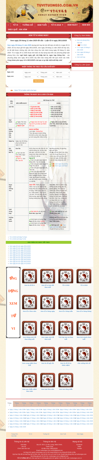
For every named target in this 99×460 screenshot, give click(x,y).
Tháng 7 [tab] (53, 404)
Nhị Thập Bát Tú (11, 150)
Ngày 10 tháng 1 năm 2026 (85, 412)
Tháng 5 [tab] (39, 404)
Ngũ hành (10, 121)
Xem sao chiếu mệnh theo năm (29, 390)
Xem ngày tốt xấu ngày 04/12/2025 (20, 257)
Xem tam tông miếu (66, 389)
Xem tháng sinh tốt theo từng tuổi (29, 338)
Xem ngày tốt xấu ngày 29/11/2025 (20, 248)
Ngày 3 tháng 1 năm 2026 (51, 409)
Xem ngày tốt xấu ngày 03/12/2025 (20, 256)
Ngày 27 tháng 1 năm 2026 (34, 424)
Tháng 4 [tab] (31, 404)
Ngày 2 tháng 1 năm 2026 (34, 409)
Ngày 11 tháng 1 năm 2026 (18, 415)
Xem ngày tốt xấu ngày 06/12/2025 (20, 261)
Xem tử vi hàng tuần (66, 311)
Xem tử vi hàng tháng (84, 311)
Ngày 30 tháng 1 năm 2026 (85, 424)
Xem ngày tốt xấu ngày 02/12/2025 (20, 254)
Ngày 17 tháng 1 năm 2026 (34, 418)
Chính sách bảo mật (23, 448)
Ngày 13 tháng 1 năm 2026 (51, 415)
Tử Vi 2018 (56, 25)
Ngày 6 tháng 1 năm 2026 (17, 412)
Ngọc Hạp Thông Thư (11, 187)
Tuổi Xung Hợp (10, 211)
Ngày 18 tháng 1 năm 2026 (51, 418)
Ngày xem (10, 76)
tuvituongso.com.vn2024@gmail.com (52, 450)
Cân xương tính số (84, 363)
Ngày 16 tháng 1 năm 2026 (18, 418)
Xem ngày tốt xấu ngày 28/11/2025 (20, 246)
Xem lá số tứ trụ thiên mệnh (65, 364)
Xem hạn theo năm (47, 389)
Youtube (79, 448)
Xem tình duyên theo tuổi (84, 338)
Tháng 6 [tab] (46, 404)
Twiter (79, 446)
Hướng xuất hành (11, 219)
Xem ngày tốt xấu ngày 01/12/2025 (20, 252)
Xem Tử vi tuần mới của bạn (25, 90)
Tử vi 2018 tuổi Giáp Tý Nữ (18, 239)
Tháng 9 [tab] (68, 404)
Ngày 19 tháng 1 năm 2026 (68, 418)
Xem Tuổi (42, 25)
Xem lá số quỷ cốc (47, 363)
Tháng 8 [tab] (60, 404)
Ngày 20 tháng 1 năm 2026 (85, 418)
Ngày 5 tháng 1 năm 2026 (84, 409)
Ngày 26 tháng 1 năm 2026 (18, 424)
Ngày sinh (10, 72)
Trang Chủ (14, 434)
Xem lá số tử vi (29, 285)
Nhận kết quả (39, 81)
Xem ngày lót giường (61, 164)
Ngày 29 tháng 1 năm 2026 (68, 424)
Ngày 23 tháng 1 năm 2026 (51, 421)
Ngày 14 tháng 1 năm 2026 (68, 415)
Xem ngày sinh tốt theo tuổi (47, 338)
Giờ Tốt (11, 107)
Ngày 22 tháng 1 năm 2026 (34, 421)
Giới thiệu (23, 444)
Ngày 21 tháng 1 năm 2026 (18, 421)
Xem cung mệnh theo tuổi (29, 364)
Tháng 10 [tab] (75, 404)
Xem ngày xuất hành (61, 166)
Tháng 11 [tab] (82, 404)
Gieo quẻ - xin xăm (17, 29)
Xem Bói (86, 25)
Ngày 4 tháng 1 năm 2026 (67, 409)
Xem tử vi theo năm (29, 311)
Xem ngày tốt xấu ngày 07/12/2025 (20, 263)
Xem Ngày (72, 25)
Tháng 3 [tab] (24, 404)
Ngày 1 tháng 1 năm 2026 (17, 409)
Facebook (79, 444)
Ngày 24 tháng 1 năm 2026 (68, 421)
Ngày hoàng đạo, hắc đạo (11, 133)
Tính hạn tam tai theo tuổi (65, 338)
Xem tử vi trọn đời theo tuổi (48, 286)
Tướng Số (27, 25)
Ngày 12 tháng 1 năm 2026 (34, 415)
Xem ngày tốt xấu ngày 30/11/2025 (20, 250)
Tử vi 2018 (83, 45)
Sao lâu (18, 148)
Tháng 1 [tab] (9, 404)
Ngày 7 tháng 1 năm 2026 (34, 412)
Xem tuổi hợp (81, 57)
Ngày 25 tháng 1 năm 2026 (85, 421)
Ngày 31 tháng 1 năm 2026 (18, 427)
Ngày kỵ (11, 141)
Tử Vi (15, 25)
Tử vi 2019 (83, 285)
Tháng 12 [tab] (90, 404)
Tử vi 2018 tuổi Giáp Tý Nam (18, 237)
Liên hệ (23, 446)
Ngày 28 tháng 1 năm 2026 (51, 424)
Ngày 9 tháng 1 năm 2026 (67, 412)
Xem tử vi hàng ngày (48, 311)
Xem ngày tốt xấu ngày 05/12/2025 (20, 259)
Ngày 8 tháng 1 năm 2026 (51, 412)
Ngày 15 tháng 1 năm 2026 (85, 415)
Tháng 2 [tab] (17, 404)
